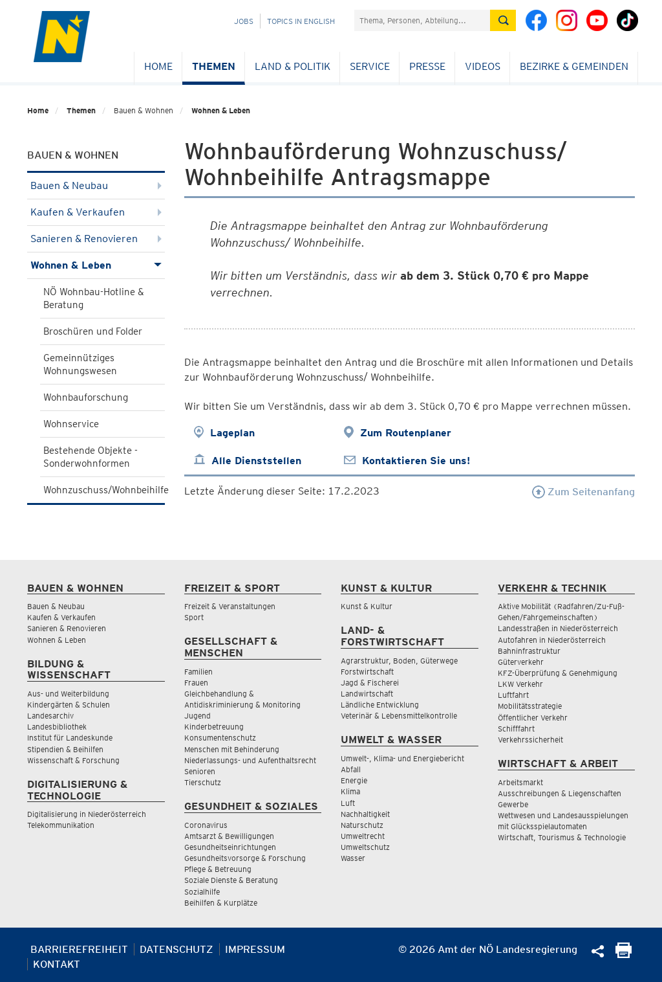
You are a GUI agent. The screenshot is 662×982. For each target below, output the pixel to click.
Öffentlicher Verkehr (533, 717)
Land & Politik (292, 66)
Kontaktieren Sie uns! (416, 460)
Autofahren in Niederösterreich (552, 640)
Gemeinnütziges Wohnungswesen (80, 364)
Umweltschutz (365, 847)
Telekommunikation (60, 825)
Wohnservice (71, 424)
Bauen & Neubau (96, 185)
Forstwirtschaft (367, 671)
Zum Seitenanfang (583, 491)
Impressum (255, 949)
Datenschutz (176, 949)
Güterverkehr (521, 662)
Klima (350, 791)
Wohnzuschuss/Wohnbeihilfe (104, 490)
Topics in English (301, 21)
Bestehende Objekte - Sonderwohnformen (90, 457)
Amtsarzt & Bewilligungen (229, 836)
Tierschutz (202, 782)
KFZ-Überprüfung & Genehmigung (557, 673)
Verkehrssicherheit (530, 739)
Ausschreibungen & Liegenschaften (559, 793)
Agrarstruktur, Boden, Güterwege (399, 660)
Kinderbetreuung (214, 726)
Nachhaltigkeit (365, 814)
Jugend (197, 715)
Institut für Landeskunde (69, 737)
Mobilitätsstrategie (530, 706)
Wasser (353, 858)
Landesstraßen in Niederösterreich (558, 628)
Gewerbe (513, 804)
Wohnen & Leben (220, 110)
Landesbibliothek (57, 726)
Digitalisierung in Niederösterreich (86, 814)
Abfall (351, 769)
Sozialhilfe (202, 892)
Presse (427, 66)
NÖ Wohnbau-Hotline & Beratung (93, 298)
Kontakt (56, 964)
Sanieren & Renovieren (96, 238)
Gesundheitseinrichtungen (230, 847)
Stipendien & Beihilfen (65, 749)
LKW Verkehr (520, 684)
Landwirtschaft (367, 693)
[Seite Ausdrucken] (623, 954)
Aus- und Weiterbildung (68, 693)
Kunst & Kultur (366, 606)
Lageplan (232, 433)
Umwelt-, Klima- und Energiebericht (402, 758)
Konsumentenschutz (220, 737)
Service (370, 66)
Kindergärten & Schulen (68, 704)
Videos (482, 66)
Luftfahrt (513, 695)
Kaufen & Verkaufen (96, 212)
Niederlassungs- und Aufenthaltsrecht (250, 760)
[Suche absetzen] (503, 20)
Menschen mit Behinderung (231, 749)
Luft (348, 803)
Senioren (199, 771)
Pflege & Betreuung (217, 869)
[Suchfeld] (422, 20)
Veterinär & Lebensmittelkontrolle (399, 715)
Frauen (196, 682)
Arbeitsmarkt (520, 782)
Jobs (243, 21)
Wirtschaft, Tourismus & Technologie (562, 837)
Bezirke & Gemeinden (574, 66)
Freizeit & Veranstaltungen (229, 606)
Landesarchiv (50, 715)
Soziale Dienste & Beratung (231, 880)
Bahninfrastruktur (529, 651)
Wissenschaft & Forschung (73, 760)
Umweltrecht (363, 836)
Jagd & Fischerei (370, 682)
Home (158, 66)
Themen (213, 66)
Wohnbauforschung (85, 397)
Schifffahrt (516, 728)
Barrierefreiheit (79, 949)
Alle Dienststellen (256, 460)
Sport (194, 617)
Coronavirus (206, 825)
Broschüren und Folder (92, 331)
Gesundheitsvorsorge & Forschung (245, 858)
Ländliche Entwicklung (380, 704)
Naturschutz (362, 825)
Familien (198, 671)
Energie (354, 780)
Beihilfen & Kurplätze (220, 903)
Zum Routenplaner (405, 433)
